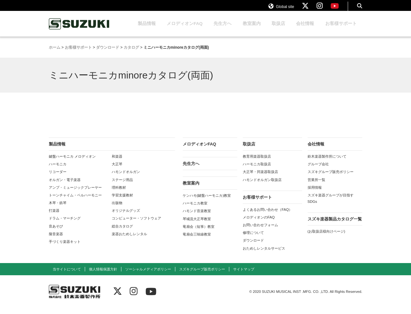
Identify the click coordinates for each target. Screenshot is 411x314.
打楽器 (54, 217)
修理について (253, 239)
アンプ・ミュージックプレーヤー (75, 193)
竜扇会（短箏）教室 (198, 233)
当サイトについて (67, 275)
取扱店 (278, 29)
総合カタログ (122, 232)
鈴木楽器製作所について (327, 162)
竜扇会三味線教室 (197, 240)
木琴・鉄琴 (57, 209)
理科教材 (119, 193)
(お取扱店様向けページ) (326, 237)
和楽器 (117, 162)
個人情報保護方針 (103, 275)
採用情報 (315, 193)
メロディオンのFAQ (259, 223)
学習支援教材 (122, 201)
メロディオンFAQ (185, 29)
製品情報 (147, 29)
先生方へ (223, 29)
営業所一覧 (316, 186)
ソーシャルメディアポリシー (148, 275)
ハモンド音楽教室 (197, 217)
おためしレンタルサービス (264, 254)
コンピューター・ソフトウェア (136, 224)
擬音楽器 (56, 240)
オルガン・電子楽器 (65, 186)
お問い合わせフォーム (260, 231)
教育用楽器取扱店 (257, 162)
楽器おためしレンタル (129, 240)
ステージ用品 (122, 186)
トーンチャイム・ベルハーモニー (75, 201)
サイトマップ (243, 275)
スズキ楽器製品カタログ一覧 (335, 225)
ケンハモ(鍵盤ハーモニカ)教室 (207, 201)
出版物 (117, 209)
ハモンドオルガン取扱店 (262, 186)
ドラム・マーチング (65, 224)
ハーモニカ (57, 170)
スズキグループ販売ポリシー (331, 178)
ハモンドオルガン (126, 178)
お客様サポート (341, 29)
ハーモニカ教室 (195, 209)
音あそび (56, 232)
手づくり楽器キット (65, 248)
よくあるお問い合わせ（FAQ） (267, 216)
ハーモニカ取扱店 (257, 170)
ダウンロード (253, 246)
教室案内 (252, 29)
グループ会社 (318, 170)
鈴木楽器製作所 (79, 30)
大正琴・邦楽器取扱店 (260, 178)
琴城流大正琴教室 (197, 225)
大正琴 (117, 170)
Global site (281, 9)
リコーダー (57, 178)
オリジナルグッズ (126, 217)
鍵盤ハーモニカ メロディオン (72, 162)
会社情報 (305, 29)
